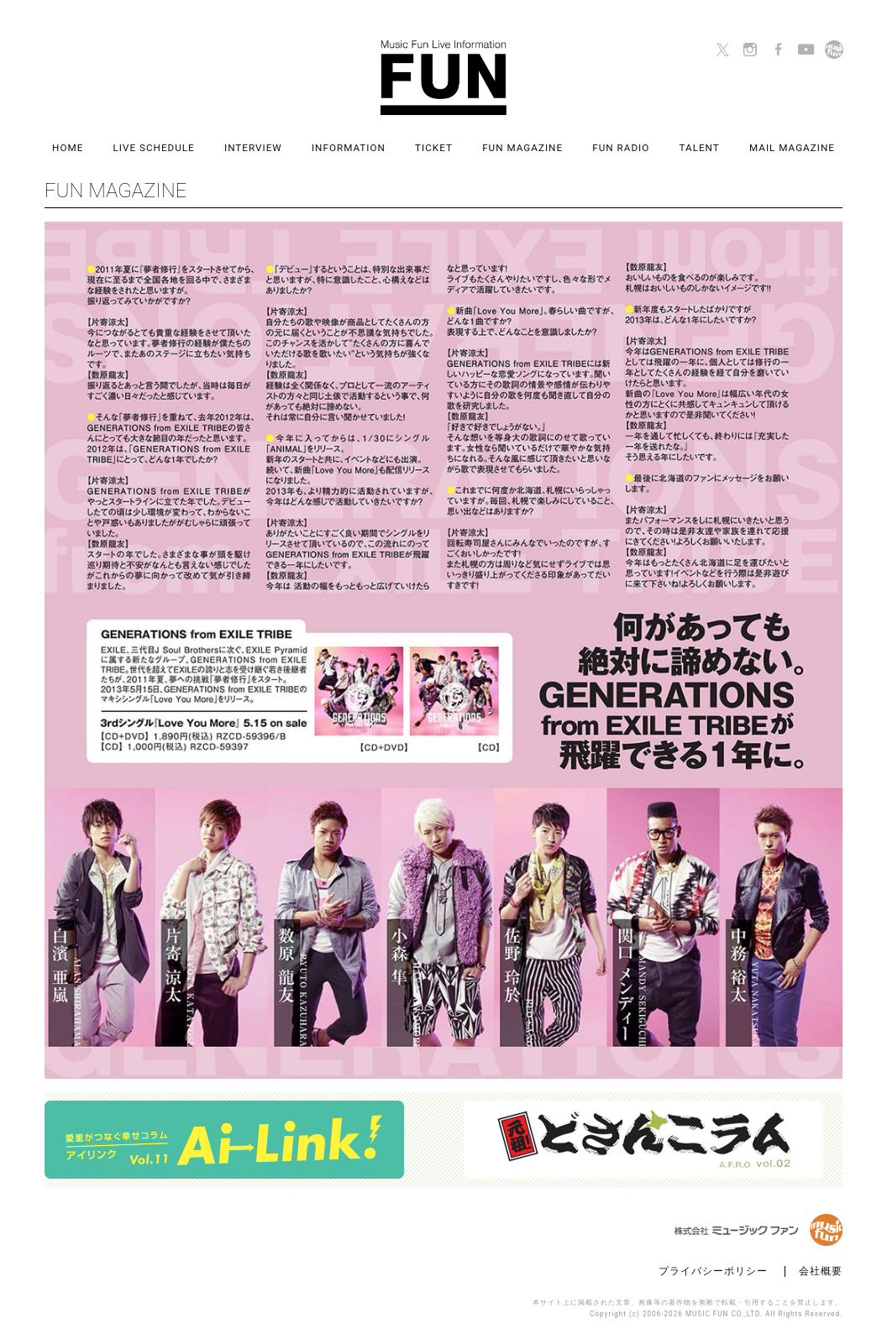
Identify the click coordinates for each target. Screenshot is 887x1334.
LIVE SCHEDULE (154, 148)
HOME (67, 148)
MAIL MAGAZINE (792, 148)
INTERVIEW (253, 148)
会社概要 (820, 1271)
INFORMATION (349, 148)
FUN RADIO (620, 148)
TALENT (700, 148)
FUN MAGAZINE (522, 148)
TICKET (434, 148)
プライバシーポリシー (713, 1271)
